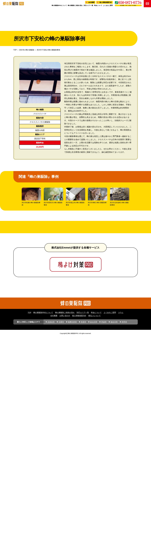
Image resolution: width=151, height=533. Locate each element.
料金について (98, 5)
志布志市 (51, 518)
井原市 (83, 518)
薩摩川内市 (72, 518)
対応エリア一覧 (88, 5)
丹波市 (104, 518)
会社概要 (91, 2)
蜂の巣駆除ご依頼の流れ (75, 5)
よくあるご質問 (108, 5)
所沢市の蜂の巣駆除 (26, 50)
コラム (120, 509)
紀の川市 (93, 518)
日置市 (61, 518)
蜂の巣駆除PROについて (59, 5)
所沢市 (37, 139)
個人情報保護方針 (105, 2)
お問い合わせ (64, 512)
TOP (15, 50)
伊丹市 (124, 518)
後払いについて (94, 512)
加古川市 (114, 518)
